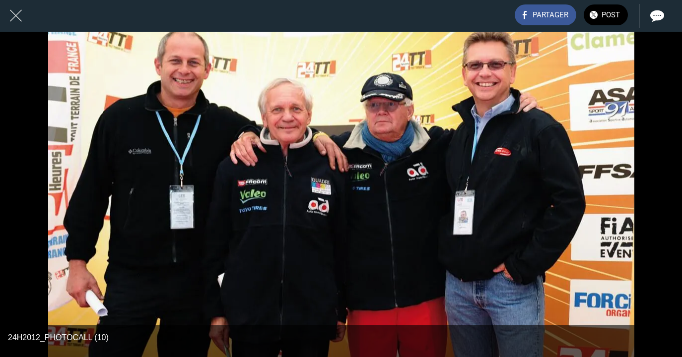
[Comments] (656, 16)
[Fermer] (16, 16)
